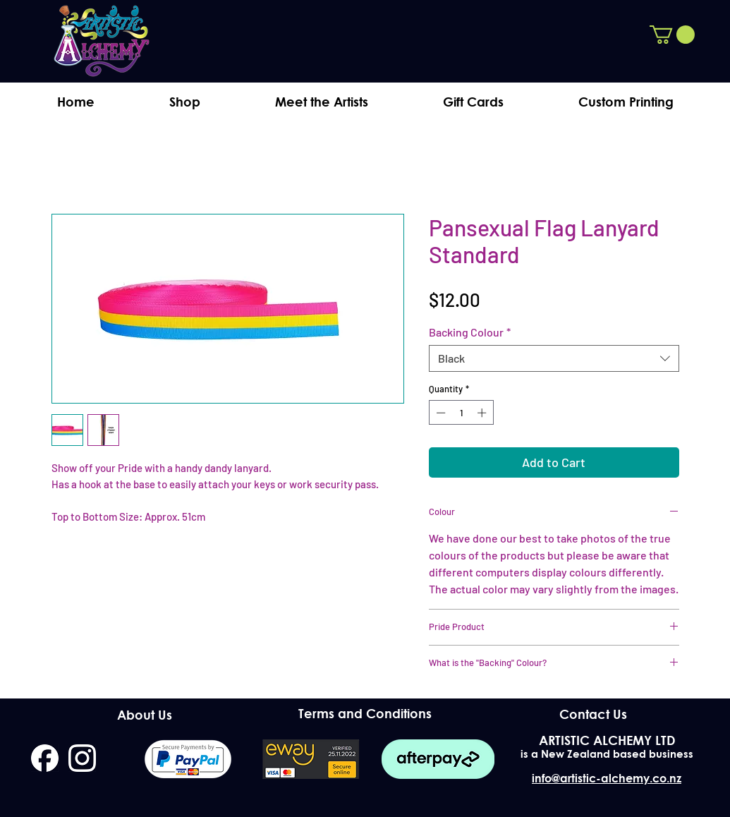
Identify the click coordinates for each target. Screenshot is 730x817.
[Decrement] (439, 413)
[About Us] (145, 714)
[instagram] (82, 758)
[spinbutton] (461, 413)
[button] (672, 34)
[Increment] (483, 413)
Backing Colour (470, 332)
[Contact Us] (594, 714)
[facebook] (45, 758)
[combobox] (554, 358)
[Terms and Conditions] (365, 714)
